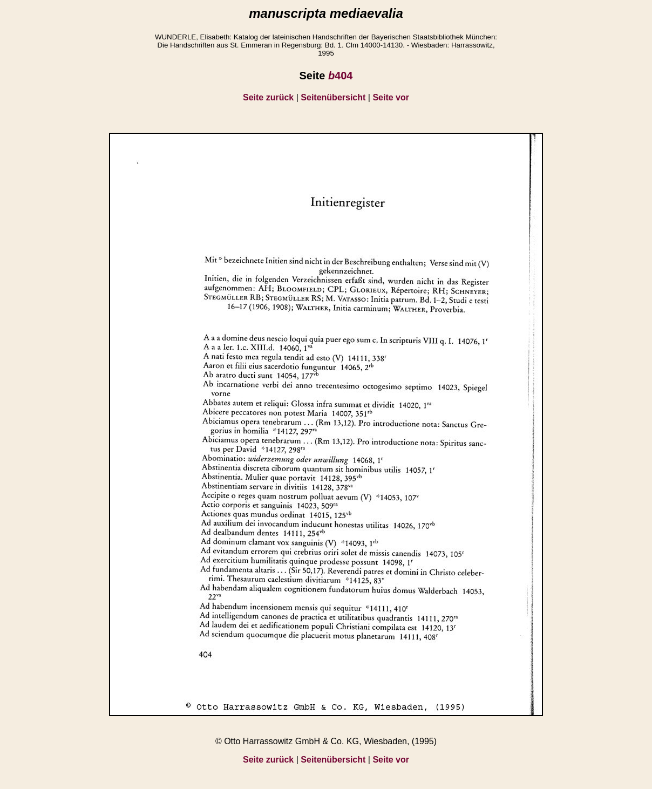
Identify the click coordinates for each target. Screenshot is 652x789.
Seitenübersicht (333, 97)
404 (340, 75)
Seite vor (390, 97)
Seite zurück (268, 97)
